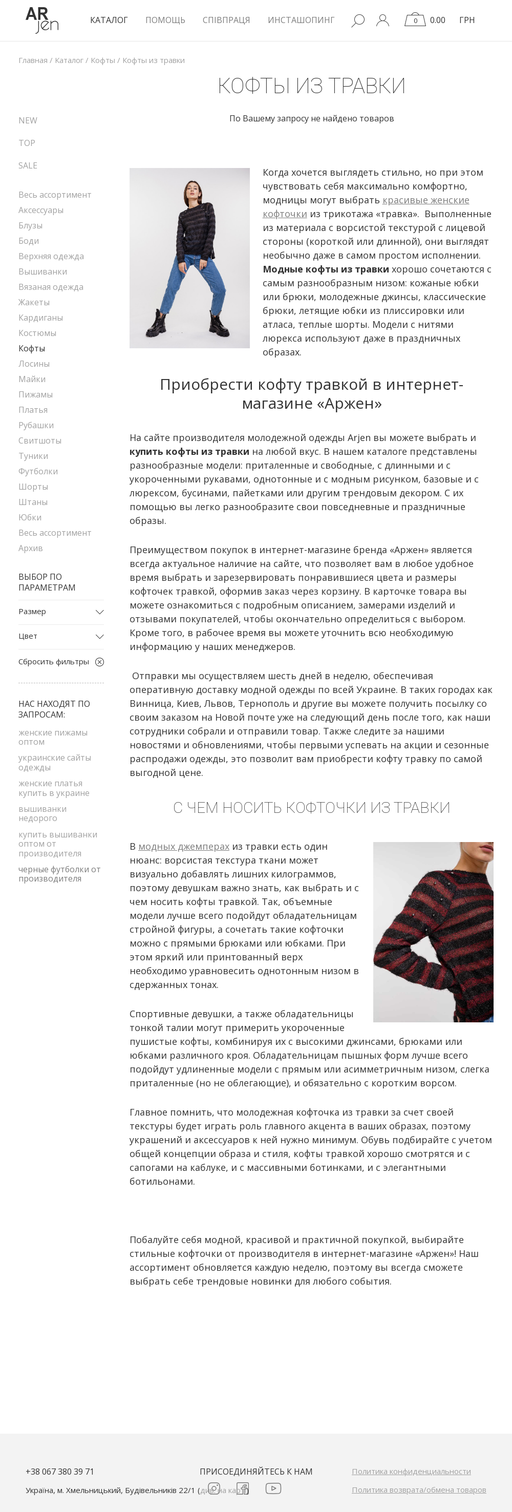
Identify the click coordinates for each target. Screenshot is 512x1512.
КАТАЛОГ (109, 20)
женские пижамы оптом (53, 737)
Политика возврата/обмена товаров (419, 1489)
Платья (33, 409)
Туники (33, 455)
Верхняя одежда (51, 256)
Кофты (31, 348)
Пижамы (35, 394)
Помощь (165, 20)
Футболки (38, 471)
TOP (26, 143)
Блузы (30, 225)
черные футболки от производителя (59, 874)
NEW (27, 120)
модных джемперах (183, 846)
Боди (28, 240)
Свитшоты (39, 440)
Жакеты (34, 302)
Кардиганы (40, 317)
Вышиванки (42, 271)
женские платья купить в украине (54, 788)
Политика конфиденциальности (411, 1471)
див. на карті (223, 1490)
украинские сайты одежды (54, 762)
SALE (27, 165)
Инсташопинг (301, 20)
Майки (32, 379)
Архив (30, 548)
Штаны (33, 502)
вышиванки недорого (42, 813)
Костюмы (37, 333)
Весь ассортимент (55, 194)
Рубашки (36, 425)
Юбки (29, 517)
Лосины (34, 363)
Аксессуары (40, 210)
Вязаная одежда (50, 286)
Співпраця (226, 20)
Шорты (33, 486)
